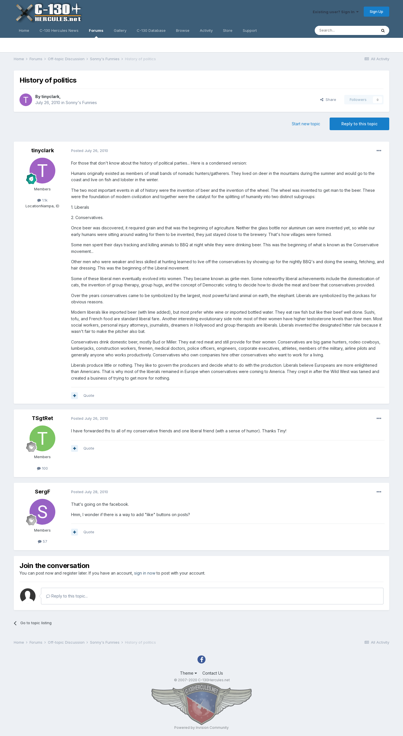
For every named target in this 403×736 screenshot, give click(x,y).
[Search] (346, 30)
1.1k (42, 200)
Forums (96, 33)
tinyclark (50, 96)
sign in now (144, 573)
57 (42, 541)
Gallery (120, 30)
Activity (206, 30)
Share (328, 99)
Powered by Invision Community (201, 727)
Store (227, 30)
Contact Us (212, 673)
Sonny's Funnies (81, 102)
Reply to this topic (359, 123)
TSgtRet (42, 418)
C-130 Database (151, 30)
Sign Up (376, 11)
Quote (88, 395)
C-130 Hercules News (59, 30)
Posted (89, 150)
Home (24, 30)
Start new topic (306, 123)
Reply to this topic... (67, 596)
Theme (188, 673)
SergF (42, 492)
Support (250, 30)
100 (42, 468)
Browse (182, 30)
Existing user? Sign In (336, 11)
